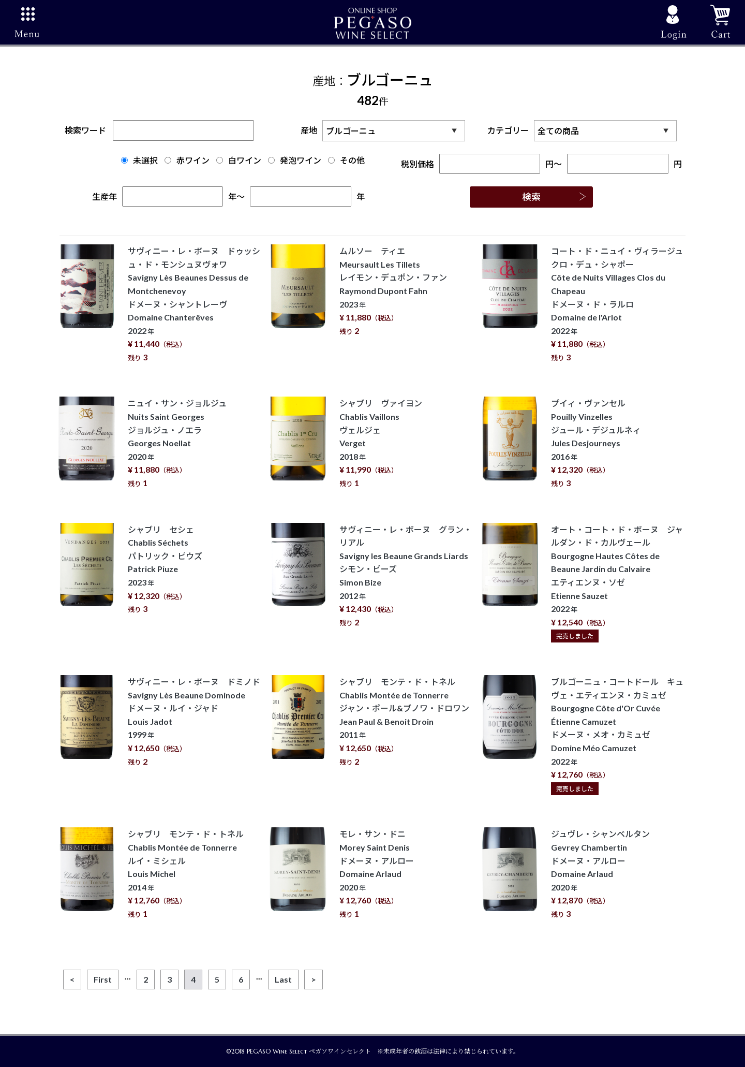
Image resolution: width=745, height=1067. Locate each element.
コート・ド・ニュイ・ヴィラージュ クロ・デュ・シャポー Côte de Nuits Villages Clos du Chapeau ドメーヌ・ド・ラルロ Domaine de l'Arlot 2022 (621, 304)
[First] (102, 979)
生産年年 (164, 196)
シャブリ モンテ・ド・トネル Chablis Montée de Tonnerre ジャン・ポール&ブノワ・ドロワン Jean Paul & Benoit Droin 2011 (404, 721)
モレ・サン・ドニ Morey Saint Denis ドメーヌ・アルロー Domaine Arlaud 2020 (376, 873)
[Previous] (72, 979)
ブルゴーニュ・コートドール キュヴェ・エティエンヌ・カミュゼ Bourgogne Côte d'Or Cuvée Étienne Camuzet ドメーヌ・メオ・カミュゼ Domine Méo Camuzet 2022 (617, 735)
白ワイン (238, 160)
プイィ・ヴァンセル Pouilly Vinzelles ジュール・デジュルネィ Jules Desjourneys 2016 (596, 443)
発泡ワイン (294, 160)
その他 (346, 160)
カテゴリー (584, 131)
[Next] (313, 979)
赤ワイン (187, 160)
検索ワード (159, 130)
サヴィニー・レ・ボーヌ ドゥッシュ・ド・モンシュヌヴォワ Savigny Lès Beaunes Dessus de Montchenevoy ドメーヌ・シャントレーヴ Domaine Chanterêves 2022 (194, 304)
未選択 (139, 160)
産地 (385, 131)
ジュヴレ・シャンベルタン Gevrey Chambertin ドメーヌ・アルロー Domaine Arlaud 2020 (600, 873)
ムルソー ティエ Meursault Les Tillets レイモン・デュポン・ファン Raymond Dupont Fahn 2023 (393, 290)
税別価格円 (477, 164)
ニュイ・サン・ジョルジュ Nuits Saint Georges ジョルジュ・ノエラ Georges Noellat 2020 (177, 443)
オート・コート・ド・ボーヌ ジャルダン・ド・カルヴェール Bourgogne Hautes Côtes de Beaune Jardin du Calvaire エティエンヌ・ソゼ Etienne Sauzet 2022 (617, 582)
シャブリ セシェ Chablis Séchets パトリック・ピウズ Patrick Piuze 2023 (165, 569)
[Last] (283, 979)
